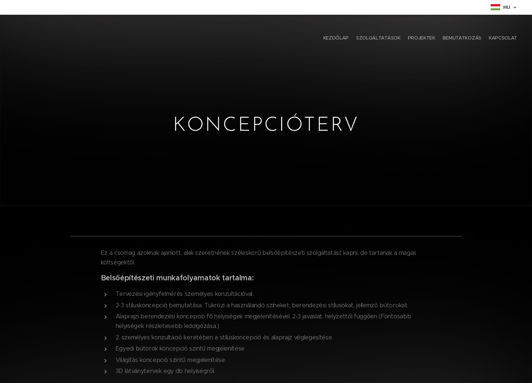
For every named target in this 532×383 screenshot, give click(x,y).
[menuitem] (488, 39)
